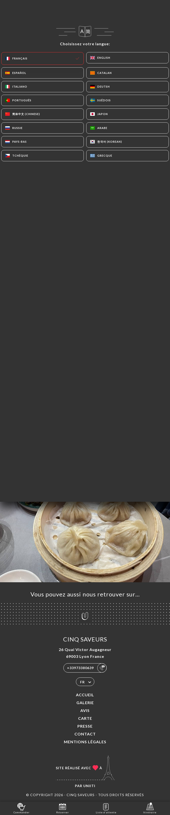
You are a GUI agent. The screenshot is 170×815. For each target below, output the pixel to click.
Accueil (85, 694)
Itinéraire (149, 808)
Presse (85, 726)
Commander (21, 808)
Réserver (62, 808)
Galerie (85, 702)
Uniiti (89, 786)
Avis (85, 710)
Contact (85, 734)
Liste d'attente (106, 808)
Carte (85, 718)
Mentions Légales (85, 741)
